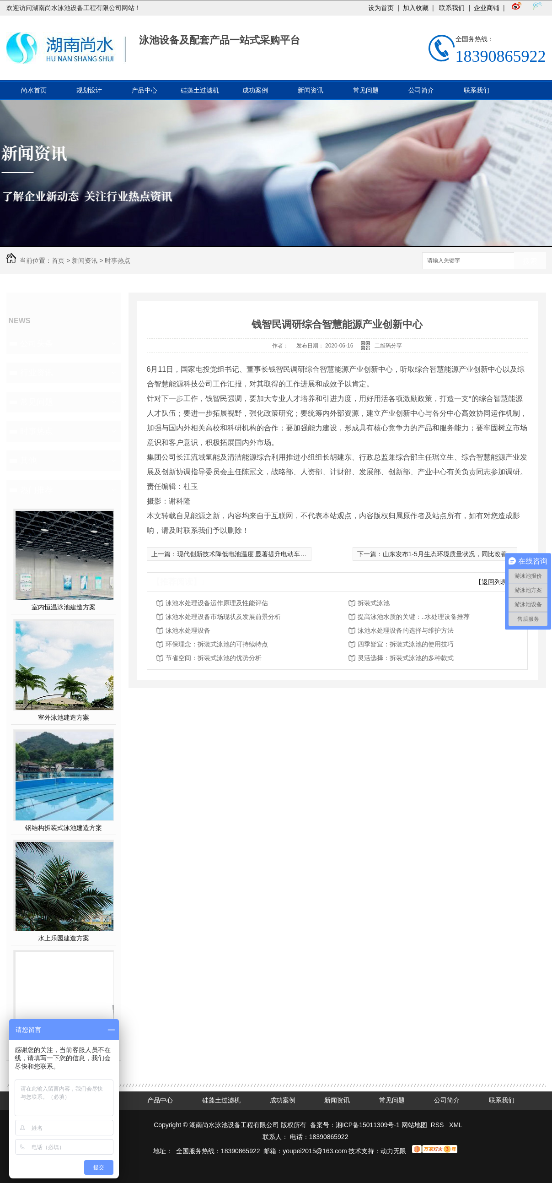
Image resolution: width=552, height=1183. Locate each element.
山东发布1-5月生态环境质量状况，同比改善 (445, 554)
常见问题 (366, 90)
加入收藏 (416, 7)
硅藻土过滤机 (200, 90)
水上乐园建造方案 (63, 938)
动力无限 (393, 1151)
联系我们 (451, 7)
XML (455, 1125)
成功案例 (255, 90)
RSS (438, 1125)
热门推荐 (36, 489)
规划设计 (89, 90)
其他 (28, 460)
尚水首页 (34, 90)
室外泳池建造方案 (63, 717)
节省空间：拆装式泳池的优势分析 (214, 658)
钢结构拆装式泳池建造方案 (63, 827)
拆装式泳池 (374, 603)
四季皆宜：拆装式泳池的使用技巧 (406, 644)
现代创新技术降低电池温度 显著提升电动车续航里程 (251, 554)
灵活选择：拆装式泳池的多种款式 (406, 658)
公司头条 (36, 343)
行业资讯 (36, 372)
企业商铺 (486, 7)
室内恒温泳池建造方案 (64, 607)
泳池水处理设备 (188, 630)
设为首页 (381, 7)
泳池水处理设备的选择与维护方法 (406, 630)
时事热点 (117, 260)
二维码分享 (388, 345)
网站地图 (414, 1125)
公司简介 (421, 90)
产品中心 (144, 90)
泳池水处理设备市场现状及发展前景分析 (223, 616)
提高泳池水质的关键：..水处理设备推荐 (414, 616)
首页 (58, 260)
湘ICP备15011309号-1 (368, 1125)
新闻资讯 (310, 90)
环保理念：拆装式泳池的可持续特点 (217, 644)
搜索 (530, 261)
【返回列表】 (494, 582)
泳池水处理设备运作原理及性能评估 (217, 603)
